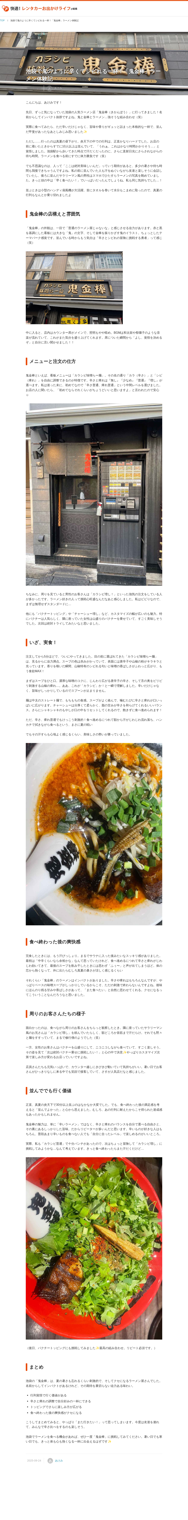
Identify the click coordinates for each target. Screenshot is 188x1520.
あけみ (58, 88)
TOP (2, 20)
